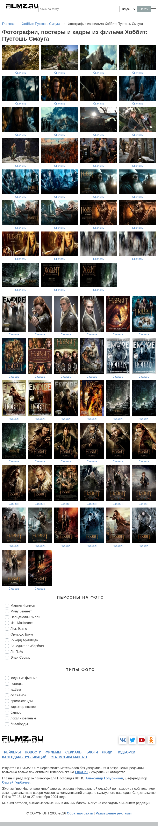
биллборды (19, 724)
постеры (16, 683)
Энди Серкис (20, 657)
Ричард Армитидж (24, 640)
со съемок (18, 695)
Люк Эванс (18, 628)
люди (107, 752)
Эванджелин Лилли (25, 617)
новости (33, 752)
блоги (92, 752)
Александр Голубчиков (104, 778)
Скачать (20, 72)
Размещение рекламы (114, 813)
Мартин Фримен (22, 605)
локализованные (23, 718)
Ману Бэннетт (21, 611)
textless (16, 689)
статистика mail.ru (69, 757)
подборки (125, 752)
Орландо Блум (21, 634)
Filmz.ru (81, 772)
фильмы (53, 752)
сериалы (73, 752)
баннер (15, 712)
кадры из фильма (23, 678)
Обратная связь (80, 813)
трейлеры (11, 752)
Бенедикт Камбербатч (27, 646)
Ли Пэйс (16, 651)
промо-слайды (21, 701)
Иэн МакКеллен (22, 623)
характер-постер (23, 707)
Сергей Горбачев (16, 782)
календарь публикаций (24, 757)
